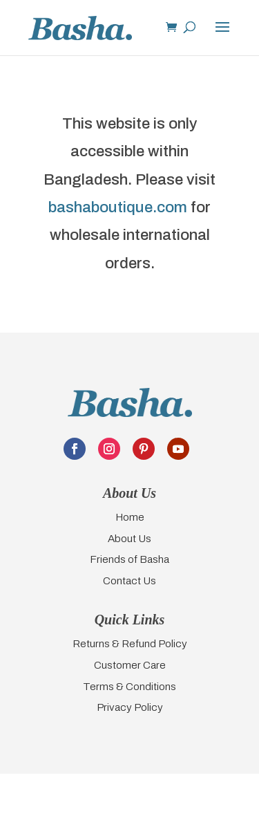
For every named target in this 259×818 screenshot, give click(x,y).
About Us (129, 538)
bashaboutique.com (117, 207)
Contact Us (129, 580)
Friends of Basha (129, 559)
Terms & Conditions (129, 686)
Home (129, 517)
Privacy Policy (130, 707)
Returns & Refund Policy (130, 643)
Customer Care (130, 665)
